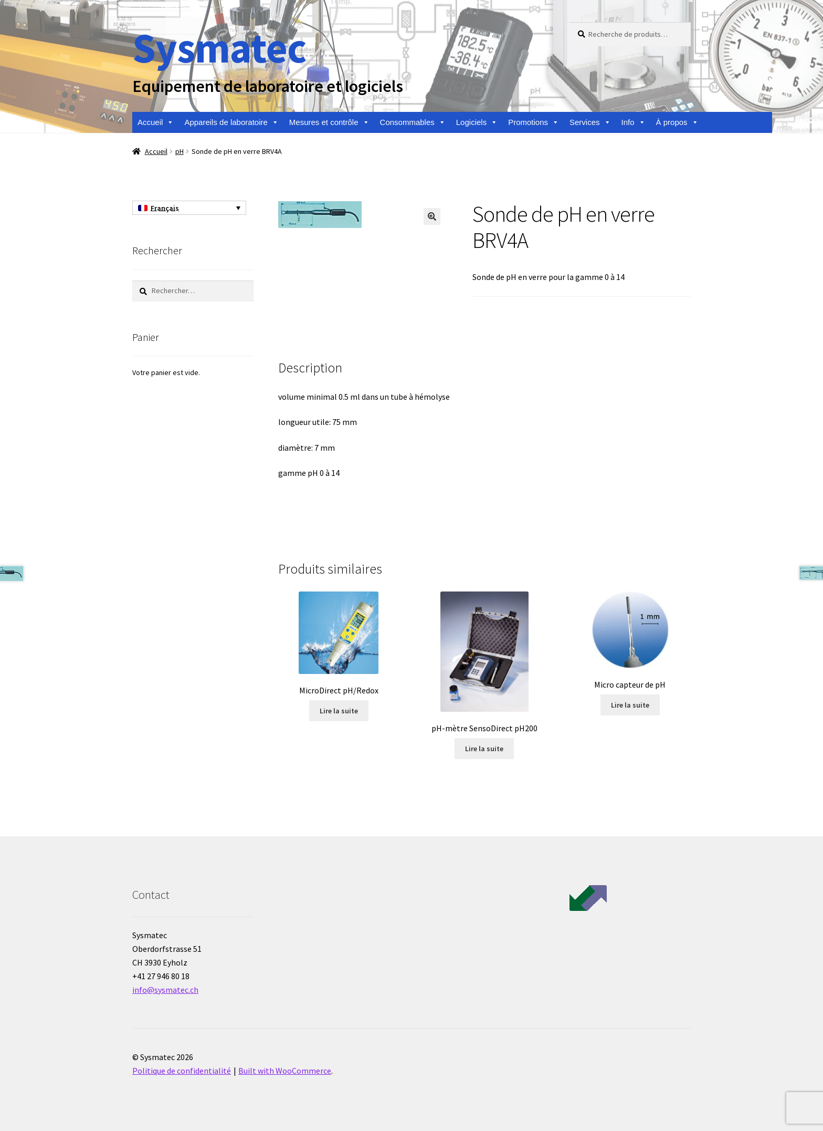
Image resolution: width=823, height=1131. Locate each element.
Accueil (156, 122)
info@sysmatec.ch (165, 989)
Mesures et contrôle (329, 122)
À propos (677, 122)
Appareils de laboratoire (231, 122)
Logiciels (477, 122)
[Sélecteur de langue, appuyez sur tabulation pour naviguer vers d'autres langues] (189, 208)
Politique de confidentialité (181, 1070)
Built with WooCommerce (284, 1070)
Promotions (533, 122)
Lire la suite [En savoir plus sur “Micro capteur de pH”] (630, 705)
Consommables (413, 122)
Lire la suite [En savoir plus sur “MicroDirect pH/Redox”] (339, 710)
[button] (432, 216)
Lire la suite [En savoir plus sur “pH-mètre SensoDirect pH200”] (484, 748)
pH (179, 151)
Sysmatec (219, 47)
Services (590, 122)
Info (633, 122)
